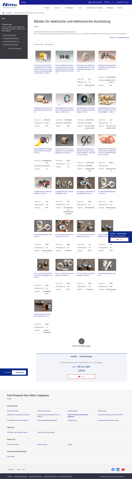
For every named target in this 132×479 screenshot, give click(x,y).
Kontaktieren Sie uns (122, 2)
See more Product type (14, 48)
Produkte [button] (46, 8)
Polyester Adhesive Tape (10, 38)
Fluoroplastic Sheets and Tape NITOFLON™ (110, 415)
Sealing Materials (73, 411)
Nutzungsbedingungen (20, 476)
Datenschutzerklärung (35, 476)
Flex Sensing (11, 456)
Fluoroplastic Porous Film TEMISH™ (17, 420)
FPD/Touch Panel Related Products (17, 432)
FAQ (23, 469)
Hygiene (70, 444)
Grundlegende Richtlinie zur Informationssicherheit (57, 476)
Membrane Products (13, 444)
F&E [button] (80, 8)
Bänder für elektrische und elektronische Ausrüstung (29, 13)
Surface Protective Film (44, 411)
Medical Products (42, 444)
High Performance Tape (10, 44)
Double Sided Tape (12, 411)
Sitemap (9, 476)
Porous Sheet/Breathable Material (47, 420)
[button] (127, 7)
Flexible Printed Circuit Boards (46, 432)
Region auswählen (95, 2)
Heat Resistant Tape (9, 35)
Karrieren (119, 8)
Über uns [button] (57, 8)
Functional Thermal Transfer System (108, 420)
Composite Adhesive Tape (11, 41)
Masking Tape (102, 411)
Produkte (9, 13)
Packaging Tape (72, 420)
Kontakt (18, 469)
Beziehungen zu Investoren (95, 8)
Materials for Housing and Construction (18, 415)
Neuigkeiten (110, 8)
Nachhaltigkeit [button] (69, 8)
